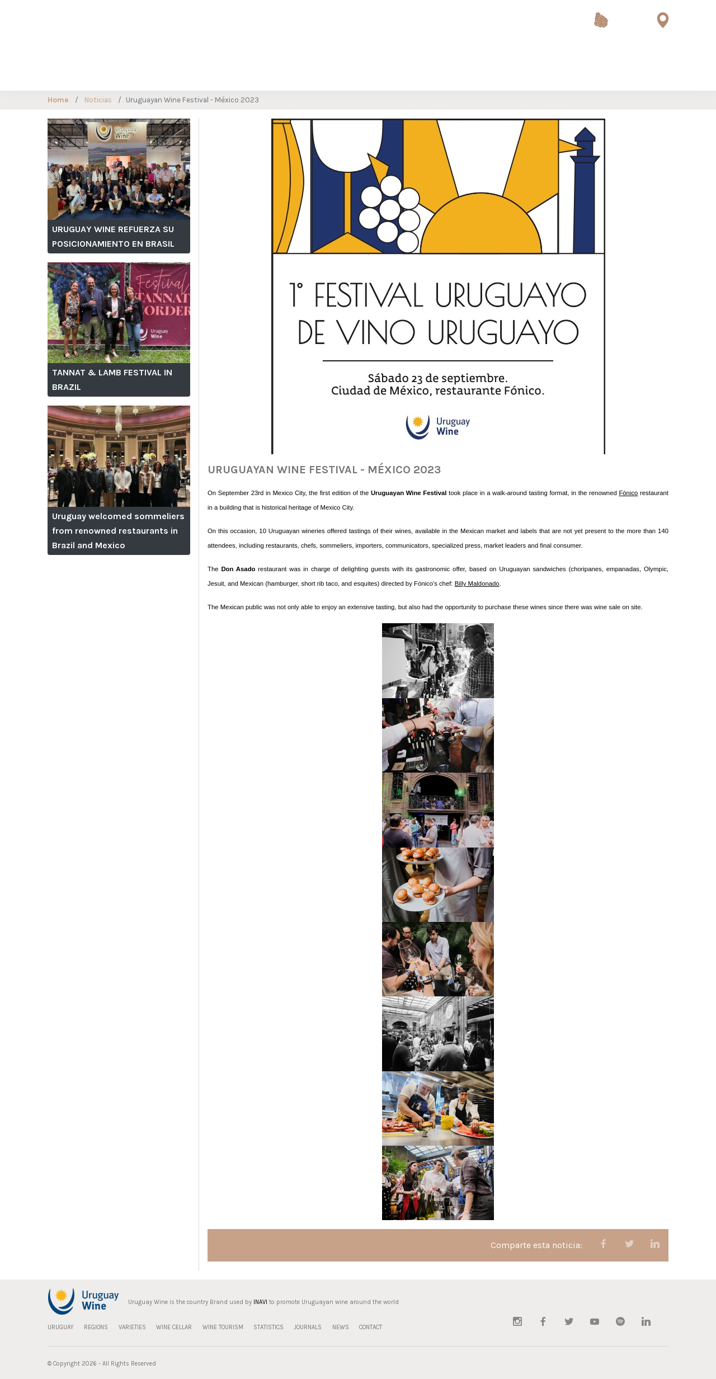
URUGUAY (29, 69)
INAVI (260, 1302)
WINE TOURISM (224, 69)
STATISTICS (514, 69)
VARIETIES (115, 69)
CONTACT (637, 69)
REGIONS (72, 69)
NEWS (600, 69)
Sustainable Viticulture (460, 70)
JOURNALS (562, 69)
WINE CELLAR (166, 69)
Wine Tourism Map (662, 34)
